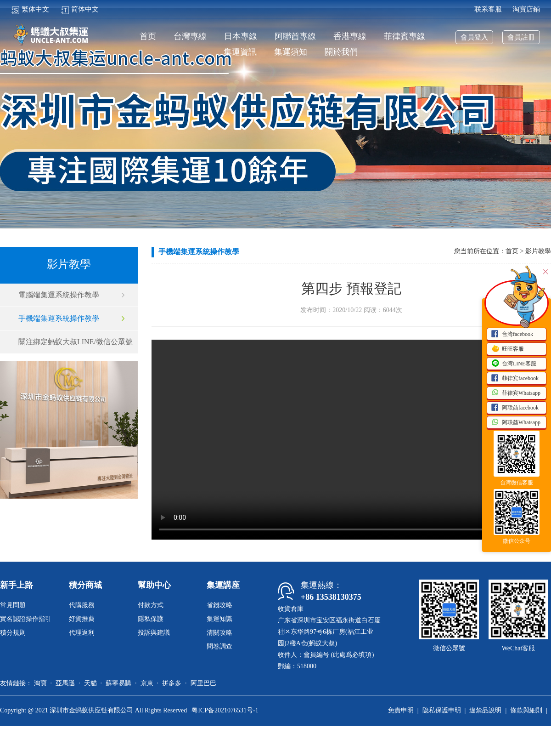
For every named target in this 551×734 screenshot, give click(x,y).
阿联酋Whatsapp (515, 422)
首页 (148, 36)
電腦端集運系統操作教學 (58, 295)
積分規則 (13, 632)
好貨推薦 (82, 618)
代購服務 (82, 605)
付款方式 (150, 605)
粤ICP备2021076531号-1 (224, 710)
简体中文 (80, 9)
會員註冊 (521, 37)
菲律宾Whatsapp (515, 393)
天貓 (90, 683)
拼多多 (171, 683)
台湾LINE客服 (513, 364)
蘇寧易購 (118, 683)
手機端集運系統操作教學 (58, 318)
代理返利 (82, 632)
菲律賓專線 (404, 36)
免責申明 (401, 710)
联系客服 (488, 9)
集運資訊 (240, 52)
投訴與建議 (154, 632)
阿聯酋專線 (295, 36)
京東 (147, 683)
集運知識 (219, 618)
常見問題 (13, 605)
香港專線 (349, 36)
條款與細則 (526, 710)
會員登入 (474, 37)
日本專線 (240, 36)
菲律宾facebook (515, 378)
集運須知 (290, 52)
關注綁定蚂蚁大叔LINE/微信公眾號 (75, 342)
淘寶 (40, 683)
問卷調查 (219, 646)
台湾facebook (512, 334)
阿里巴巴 (203, 683)
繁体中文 (30, 9)
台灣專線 (190, 36)
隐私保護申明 (441, 710)
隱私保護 (150, 618)
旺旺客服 (507, 349)
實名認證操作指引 (25, 618)
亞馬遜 (65, 683)
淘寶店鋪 (526, 9)
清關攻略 (219, 632)
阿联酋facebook (515, 408)
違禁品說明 (485, 710)
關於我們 (341, 52)
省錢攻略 (219, 605)
